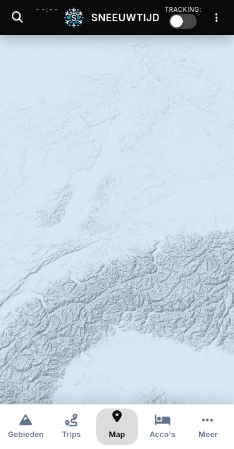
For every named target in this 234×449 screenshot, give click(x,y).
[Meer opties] (208, 426)
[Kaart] (117, 426)
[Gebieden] (26, 426)
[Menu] (216, 17)
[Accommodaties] (162, 426)
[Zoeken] (17, 17)
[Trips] (71, 426)
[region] (117, 219)
